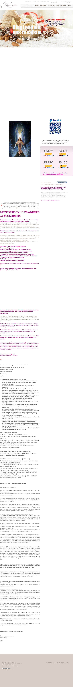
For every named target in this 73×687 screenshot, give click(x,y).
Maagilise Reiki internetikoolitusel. (16, 429)
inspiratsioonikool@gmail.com (48, 190)
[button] (48, 154)
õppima (13, 510)
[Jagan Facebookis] (62, 182)
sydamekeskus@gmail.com (12, 477)
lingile (37, 203)
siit (12, 270)
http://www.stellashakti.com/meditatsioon (51, 184)
